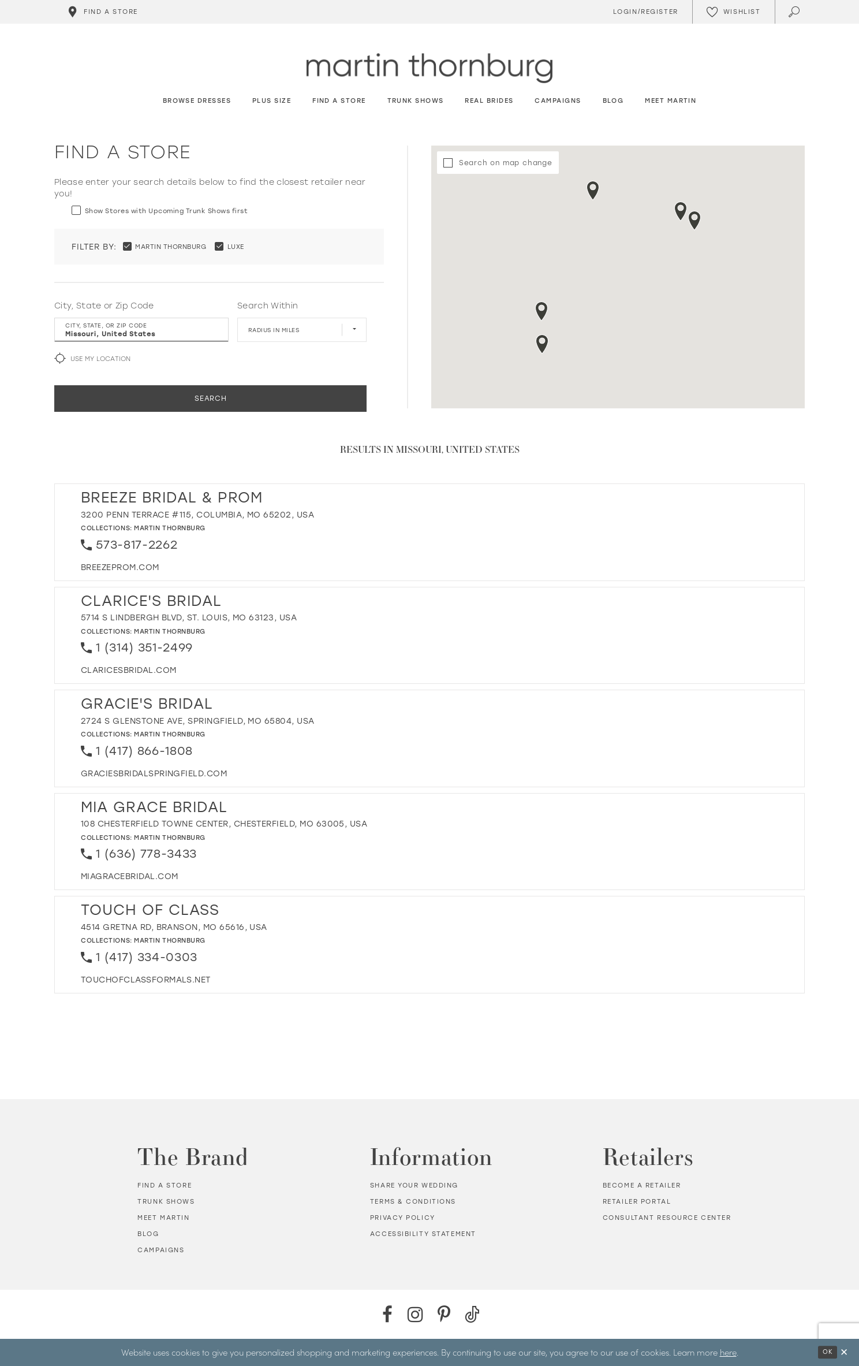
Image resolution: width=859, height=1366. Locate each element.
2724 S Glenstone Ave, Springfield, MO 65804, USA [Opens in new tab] (198, 721)
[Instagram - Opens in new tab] (415, 1314)
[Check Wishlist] (733, 12)
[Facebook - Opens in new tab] (387, 1314)
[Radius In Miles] (302, 330)
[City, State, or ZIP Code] (141, 330)
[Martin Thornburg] (429, 68)
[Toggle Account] (644, 12)
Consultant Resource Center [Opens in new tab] (667, 1218)
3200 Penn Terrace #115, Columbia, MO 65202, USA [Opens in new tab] (197, 515)
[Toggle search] (795, 12)
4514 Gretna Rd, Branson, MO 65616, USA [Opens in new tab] (174, 927)
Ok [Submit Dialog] (827, 1352)
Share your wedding (414, 1185)
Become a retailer (642, 1185)
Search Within (267, 306)
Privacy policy (402, 1218)
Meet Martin (163, 1218)
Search (211, 398)
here (728, 1352)
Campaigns (160, 1250)
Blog (148, 1234)
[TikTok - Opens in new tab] (472, 1314)
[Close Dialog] (844, 1352)
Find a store (164, 1185)
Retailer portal (637, 1201)
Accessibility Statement (423, 1234)
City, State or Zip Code (104, 306)
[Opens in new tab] (120, 567)
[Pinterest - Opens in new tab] (444, 1314)
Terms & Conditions (413, 1201)
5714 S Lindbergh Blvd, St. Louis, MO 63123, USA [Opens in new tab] (189, 618)
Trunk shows (166, 1201)
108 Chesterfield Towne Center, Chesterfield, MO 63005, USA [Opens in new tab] (224, 824)
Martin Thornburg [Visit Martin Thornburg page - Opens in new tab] (170, 528)
